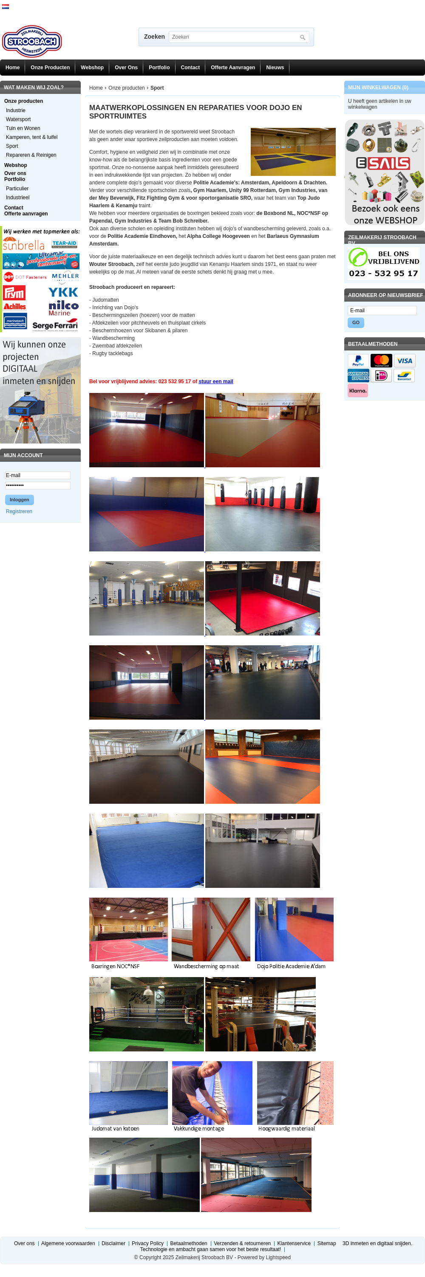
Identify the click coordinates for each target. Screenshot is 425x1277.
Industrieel (17, 198)
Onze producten (50, 68)
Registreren (19, 511)
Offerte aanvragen (233, 68)
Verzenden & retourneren (242, 1243)
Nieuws (275, 68)
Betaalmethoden (188, 1243)
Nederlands (5, 6)
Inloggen (19, 499)
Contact (190, 68)
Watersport (18, 119)
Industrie (16, 110)
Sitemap (326, 1243)
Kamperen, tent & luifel (31, 137)
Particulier (17, 189)
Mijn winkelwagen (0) (378, 87)
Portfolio (159, 68)
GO (356, 322)
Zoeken (154, 36)
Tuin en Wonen (23, 128)
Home (13, 68)
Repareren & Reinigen (31, 155)
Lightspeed (278, 1257)
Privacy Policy (148, 1243)
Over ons (126, 68)
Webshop (92, 68)
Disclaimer (113, 1243)
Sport (12, 146)
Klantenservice (294, 1243)
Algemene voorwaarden (68, 1243)
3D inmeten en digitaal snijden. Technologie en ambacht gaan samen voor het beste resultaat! (276, 1246)
